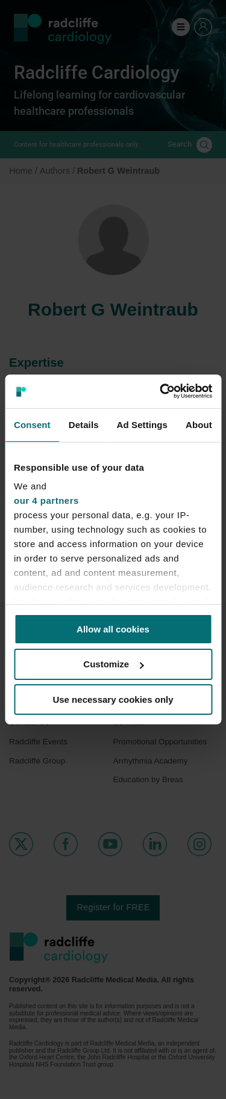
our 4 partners (46, 500)
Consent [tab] (32, 424)
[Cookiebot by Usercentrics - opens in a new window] (161, 391)
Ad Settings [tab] (142, 424)
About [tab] (199, 424)
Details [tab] (84, 424)
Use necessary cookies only (112, 699)
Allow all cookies (113, 628)
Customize (113, 664)
